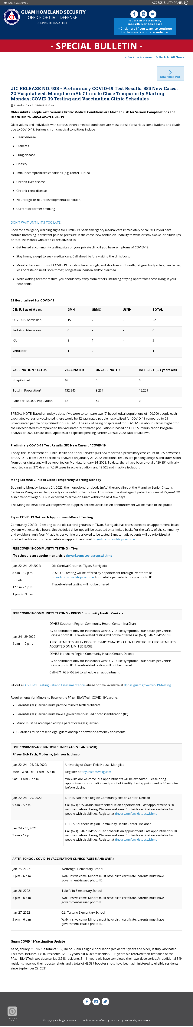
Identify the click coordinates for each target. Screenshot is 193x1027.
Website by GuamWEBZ (137, 1022)
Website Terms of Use (94, 1022)
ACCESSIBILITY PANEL (170, 3)
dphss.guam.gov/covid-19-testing (147, 686)
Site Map (115, 1022)
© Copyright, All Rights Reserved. (60, 1022)
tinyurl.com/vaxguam (96, 773)
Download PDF (170, 78)
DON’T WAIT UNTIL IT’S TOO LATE (36, 224)
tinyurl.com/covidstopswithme (114, 540)
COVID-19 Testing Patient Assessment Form (54, 686)
